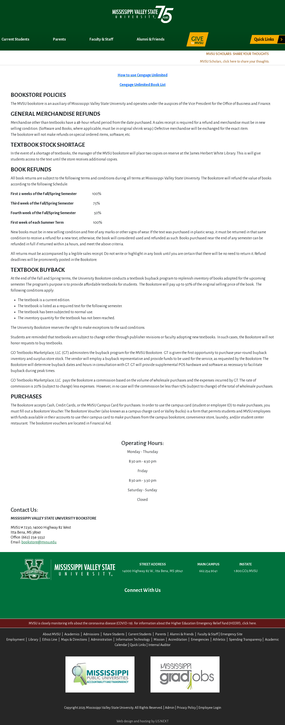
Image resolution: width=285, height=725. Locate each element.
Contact (171, 602)
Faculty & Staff (102, 39)
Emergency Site (231, 634)
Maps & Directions (74, 639)
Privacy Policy (186, 707)
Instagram (156, 602)
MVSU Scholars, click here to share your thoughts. (234, 61)
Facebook (114, 602)
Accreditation (177, 639)
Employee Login (209, 707)
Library (33, 639)
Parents (60, 39)
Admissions (78, 57)
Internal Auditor (159, 645)
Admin (169, 707)
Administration (101, 639)
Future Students (113, 634)
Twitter (128, 602)
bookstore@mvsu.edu (39, 542)
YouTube (142, 602)
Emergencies (200, 639)
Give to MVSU (197, 39)
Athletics (219, 639)
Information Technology (133, 639)
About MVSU (14, 57)
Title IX (134, 57)
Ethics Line (49, 639)
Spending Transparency (245, 639)
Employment (15, 639)
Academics (46, 57)
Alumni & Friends (151, 39)
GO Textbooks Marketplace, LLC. (36, 353)
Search (228, 37)
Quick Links (264, 39)
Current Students (16, 39)
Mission (159, 639)
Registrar (108, 57)
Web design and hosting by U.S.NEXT (142, 721)
